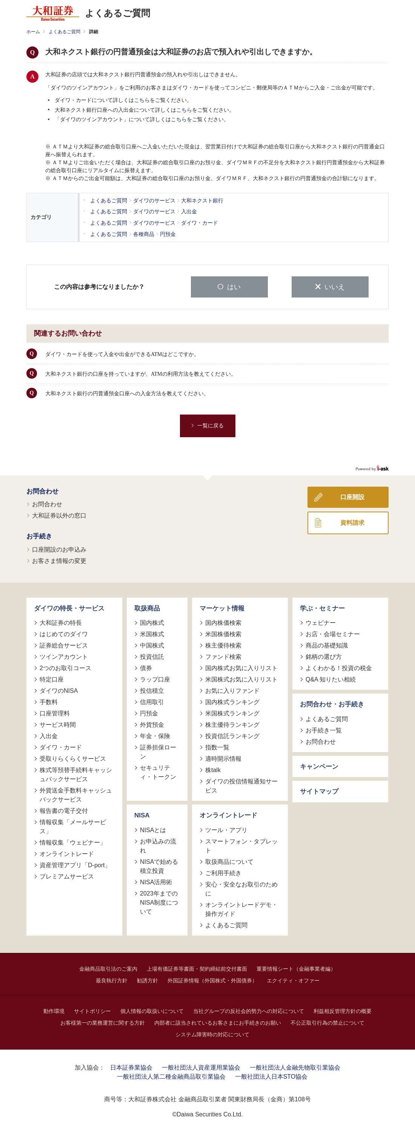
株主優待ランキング (232, 724)
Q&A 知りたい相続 (331, 678)
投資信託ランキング (232, 735)
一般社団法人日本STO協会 (271, 1075)
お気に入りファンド (232, 690)
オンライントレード (67, 853)
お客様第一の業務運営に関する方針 (102, 1022)
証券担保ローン (158, 751)
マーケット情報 (222, 607)
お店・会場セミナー (333, 633)
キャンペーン (319, 765)
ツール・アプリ (226, 829)
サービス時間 (58, 724)
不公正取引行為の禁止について (327, 1022)
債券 (146, 667)
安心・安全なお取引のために (241, 888)
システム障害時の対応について (212, 1033)
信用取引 (152, 701)
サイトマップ (319, 790)
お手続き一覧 (324, 729)
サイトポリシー (92, 1010)
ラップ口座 (155, 678)
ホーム (33, 31)
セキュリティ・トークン (158, 771)
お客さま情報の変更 (59, 560)
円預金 (149, 712)
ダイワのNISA (59, 690)
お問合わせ (42, 490)
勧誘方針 (147, 979)
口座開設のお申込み (59, 548)
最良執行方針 (112, 979)
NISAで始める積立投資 (159, 865)
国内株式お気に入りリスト (241, 667)
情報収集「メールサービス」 (73, 826)
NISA (142, 814)
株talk (213, 769)
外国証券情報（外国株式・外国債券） (212, 979)
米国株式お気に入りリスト (241, 678)
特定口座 (52, 678)
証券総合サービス (64, 644)
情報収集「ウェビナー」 (73, 842)
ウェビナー (321, 622)
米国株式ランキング (232, 712)
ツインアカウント (64, 656)
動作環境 (54, 1010)
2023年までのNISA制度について (159, 901)
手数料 (49, 701)
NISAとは (153, 829)
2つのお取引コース (65, 667)
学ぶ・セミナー (322, 607)
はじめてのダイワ (64, 633)
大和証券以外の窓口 (59, 515)
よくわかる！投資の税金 (339, 667)
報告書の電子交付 (64, 810)
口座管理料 (55, 712)
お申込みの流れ (158, 845)
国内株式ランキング (232, 701)
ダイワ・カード (61, 746)
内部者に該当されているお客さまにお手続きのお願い (217, 1022)
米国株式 (152, 633)
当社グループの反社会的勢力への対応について (248, 1010)
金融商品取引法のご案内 (108, 968)
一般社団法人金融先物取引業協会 (295, 1066)
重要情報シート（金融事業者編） (296, 968)
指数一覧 (217, 746)
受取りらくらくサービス (73, 758)
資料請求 (352, 521)
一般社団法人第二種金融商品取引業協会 (171, 1075)
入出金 (49, 735)
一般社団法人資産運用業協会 (201, 1066)
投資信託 (152, 656)
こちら (142, 100)
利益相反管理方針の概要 (343, 1010)
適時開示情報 (223, 758)
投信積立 (152, 690)
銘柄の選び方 (324, 656)
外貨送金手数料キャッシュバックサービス (76, 794)
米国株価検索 (223, 633)
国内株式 (152, 622)
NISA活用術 (156, 881)
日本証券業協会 (131, 1066)
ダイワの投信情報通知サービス (241, 785)
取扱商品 (147, 607)
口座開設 (352, 496)
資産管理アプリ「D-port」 (75, 864)
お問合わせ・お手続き (332, 703)
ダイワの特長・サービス (69, 607)
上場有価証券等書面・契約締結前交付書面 (197, 968)
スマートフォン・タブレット (241, 845)
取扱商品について (229, 860)
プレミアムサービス (67, 876)
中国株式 (152, 644)
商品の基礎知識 (327, 644)
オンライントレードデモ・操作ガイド (241, 908)
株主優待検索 (223, 644)
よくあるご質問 (64, 31)
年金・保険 (155, 735)
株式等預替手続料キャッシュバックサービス (76, 774)
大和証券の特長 (61, 622)
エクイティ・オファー (293, 979)
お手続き (39, 535)
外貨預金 (152, 724)
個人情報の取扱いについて (152, 1010)
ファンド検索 (223, 656)
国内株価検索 (223, 622)
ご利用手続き (223, 872)
